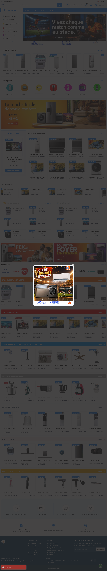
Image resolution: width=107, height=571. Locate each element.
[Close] (73, 265)
